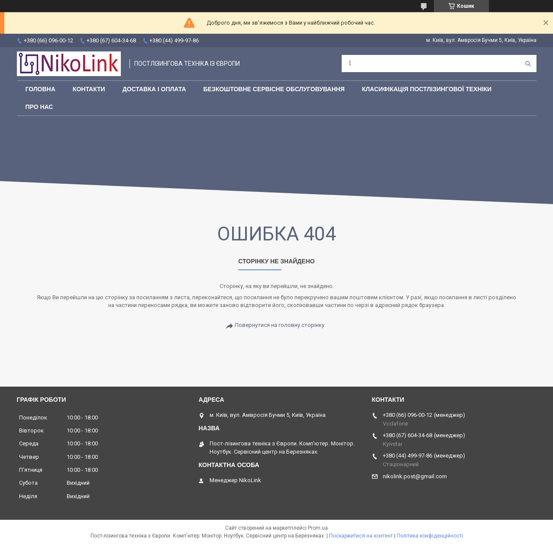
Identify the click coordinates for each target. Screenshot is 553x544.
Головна (40, 89)
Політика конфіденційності (430, 536)
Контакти (89, 89)
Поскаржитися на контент (361, 536)
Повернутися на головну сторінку (279, 325)
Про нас (39, 106)
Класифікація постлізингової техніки (427, 89)
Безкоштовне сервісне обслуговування (274, 89)
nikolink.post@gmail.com (415, 476)
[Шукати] (528, 63)
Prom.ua (318, 528)
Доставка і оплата (154, 89)
